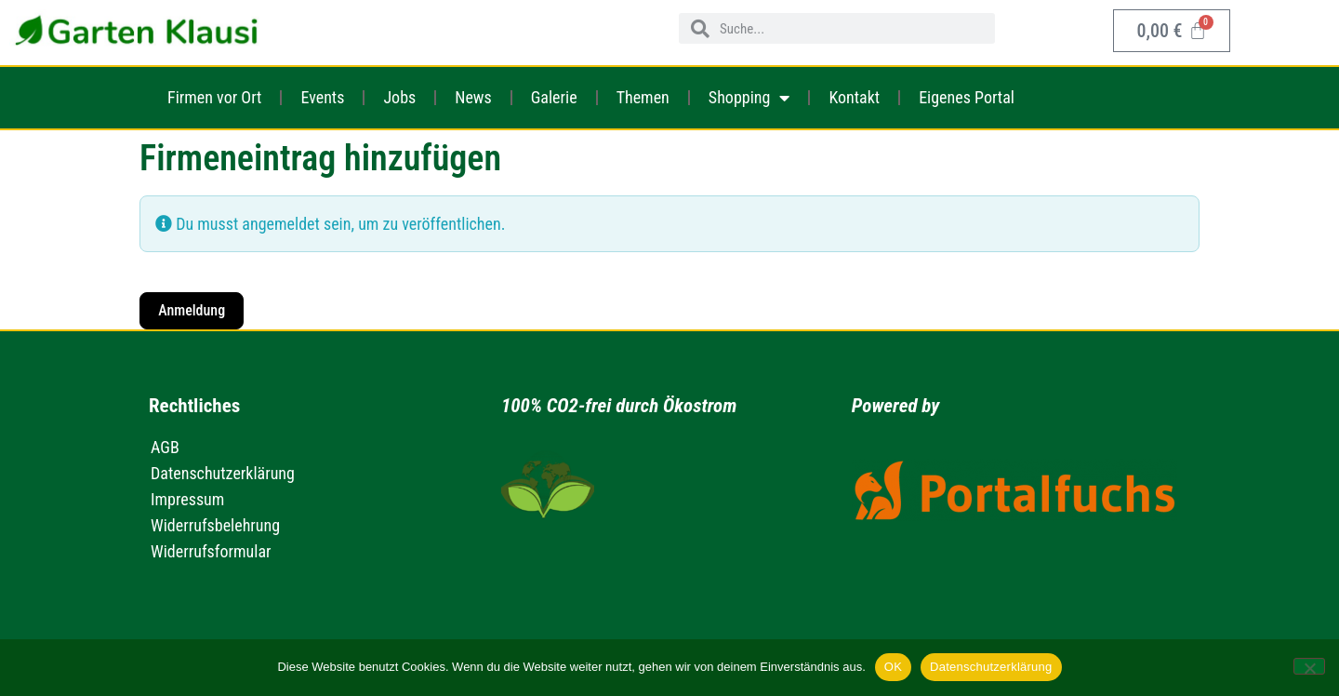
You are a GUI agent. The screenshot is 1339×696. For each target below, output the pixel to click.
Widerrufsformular (211, 551)
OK (893, 667)
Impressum (187, 499)
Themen (643, 97)
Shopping (749, 97)
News (473, 97)
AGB (165, 447)
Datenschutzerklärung (223, 473)
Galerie (554, 97)
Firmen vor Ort (214, 97)
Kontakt (854, 97)
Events (322, 97)
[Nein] (1309, 666)
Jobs (399, 97)
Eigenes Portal (966, 97)
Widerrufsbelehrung (215, 525)
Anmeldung (191, 310)
